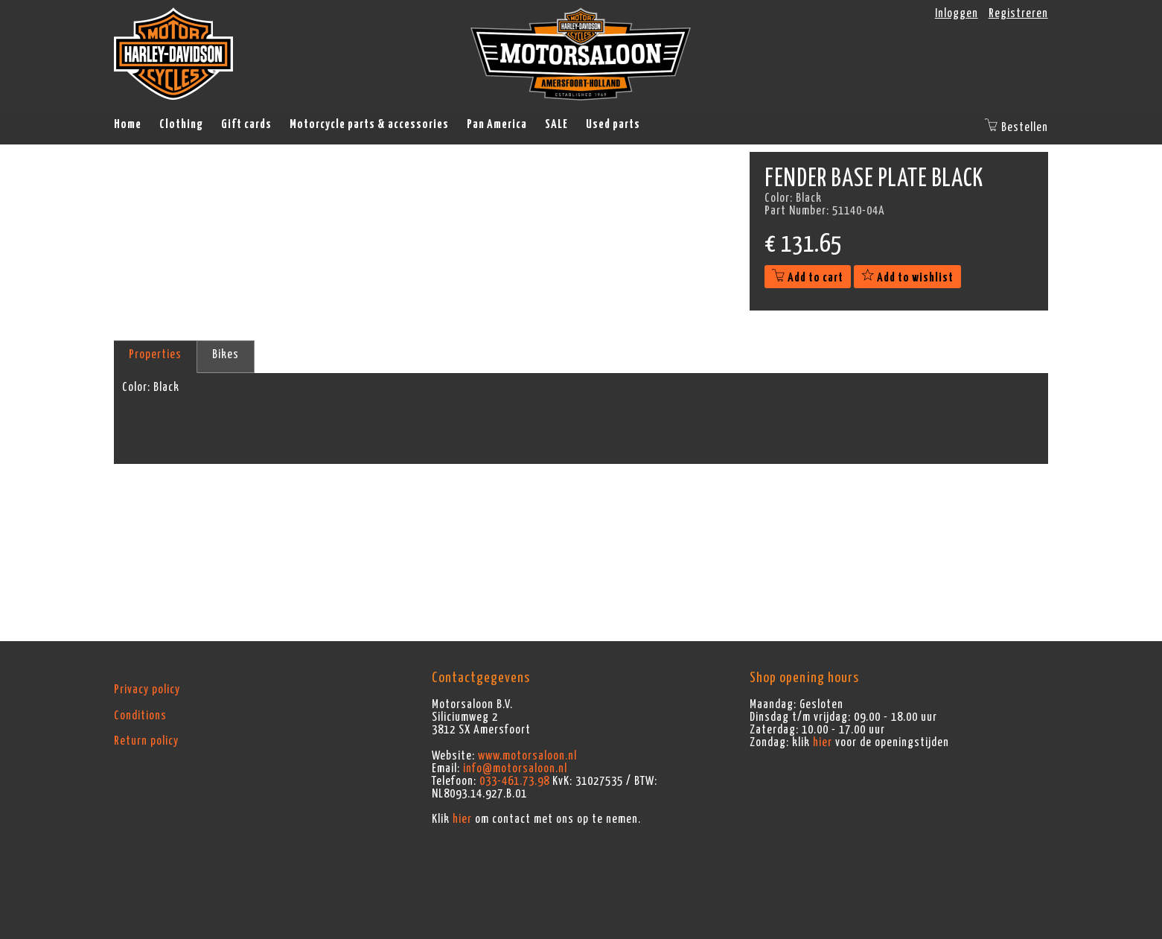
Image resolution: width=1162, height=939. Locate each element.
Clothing (181, 124)
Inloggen (956, 13)
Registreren (1018, 13)
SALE (556, 124)
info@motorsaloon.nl (515, 768)
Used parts (613, 124)
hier (462, 819)
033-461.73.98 (514, 781)
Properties (155, 354)
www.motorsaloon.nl (527, 756)
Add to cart (807, 278)
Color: (136, 387)
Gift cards (246, 124)
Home (127, 124)
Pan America (497, 124)
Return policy (146, 741)
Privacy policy (147, 690)
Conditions (140, 716)
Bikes (225, 354)
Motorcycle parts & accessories (369, 124)
